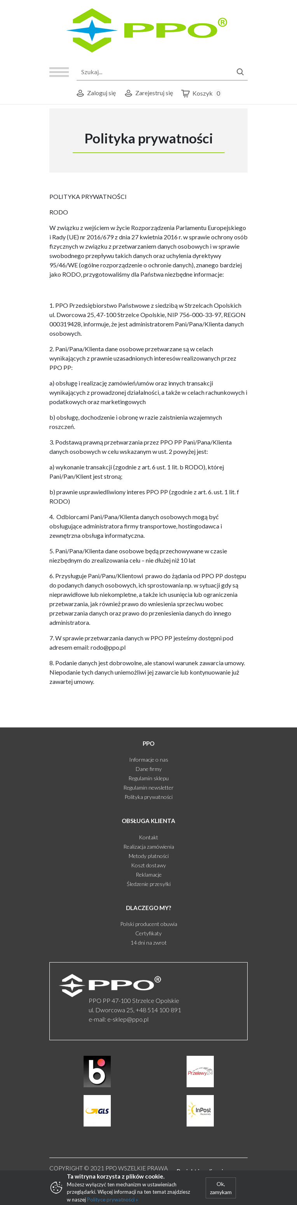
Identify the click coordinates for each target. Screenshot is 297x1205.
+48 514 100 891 (158, 1009)
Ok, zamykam (221, 1188)
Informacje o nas (148, 759)
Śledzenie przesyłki (149, 884)
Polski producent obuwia (148, 924)
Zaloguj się (95, 93)
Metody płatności (149, 856)
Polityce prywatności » (112, 1199)
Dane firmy (149, 769)
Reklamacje (149, 874)
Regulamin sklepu (148, 778)
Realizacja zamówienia (148, 846)
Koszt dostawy (148, 865)
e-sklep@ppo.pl (127, 1019)
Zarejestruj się (148, 93)
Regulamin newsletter (148, 787)
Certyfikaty (148, 933)
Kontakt (148, 837)
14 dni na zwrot (149, 942)
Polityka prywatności (148, 796)
